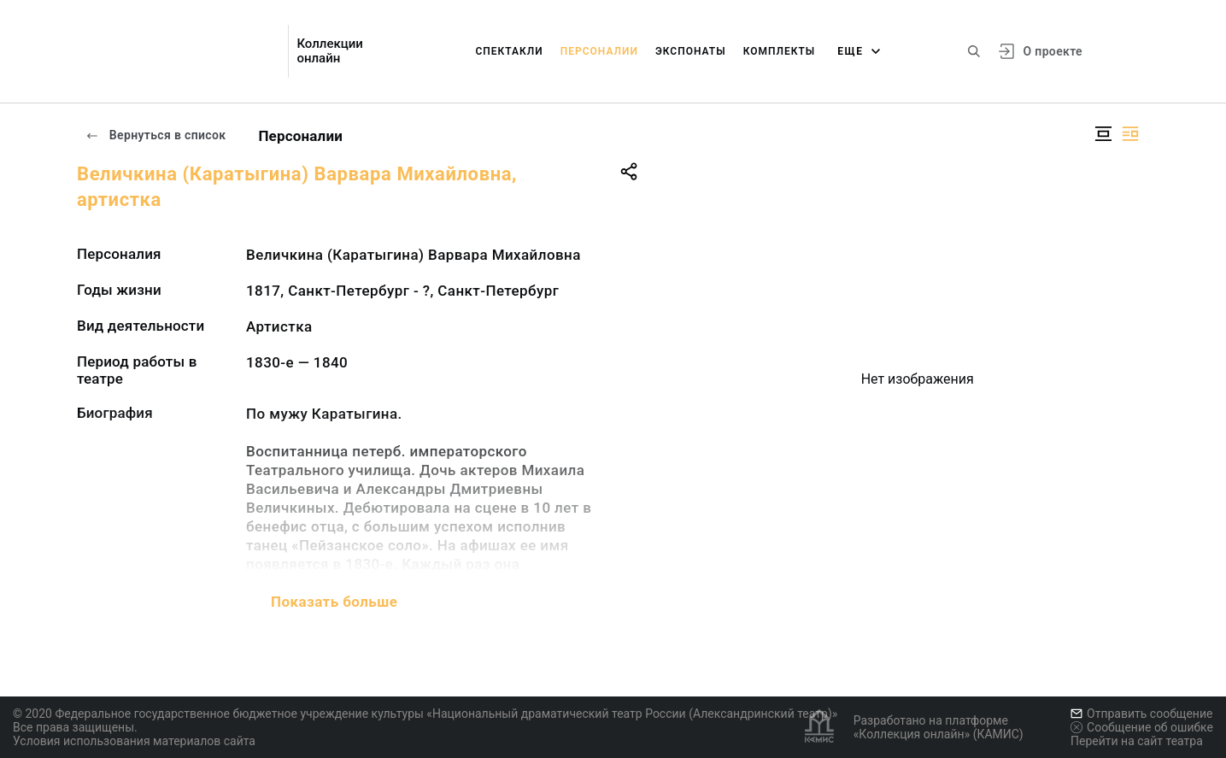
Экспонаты (690, 51)
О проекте (1053, 51)
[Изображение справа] (1130, 134)
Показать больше (334, 601)
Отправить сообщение (1141, 713)
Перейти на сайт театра (1137, 741)
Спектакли (509, 51)
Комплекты (779, 51)
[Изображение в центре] (1103, 134)
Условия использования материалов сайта (134, 741)
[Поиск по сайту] (974, 51)
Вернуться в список (155, 135)
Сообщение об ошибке (1142, 727)
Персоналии (599, 51)
